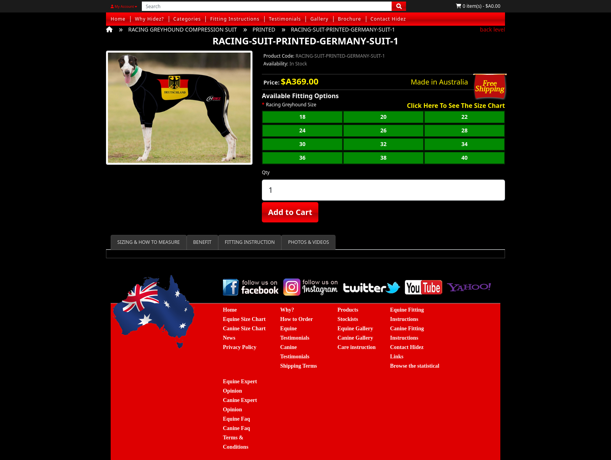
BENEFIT (202, 242)
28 (464, 130)
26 (383, 130)
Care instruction (356, 347)
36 (302, 157)
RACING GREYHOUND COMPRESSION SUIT (182, 29)
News (229, 338)
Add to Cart (290, 212)
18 (302, 116)
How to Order (296, 319)
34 (464, 144)
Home (118, 19)
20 (383, 116)
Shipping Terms (298, 366)
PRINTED (264, 29)
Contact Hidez (388, 19)
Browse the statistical (415, 366)
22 (464, 116)
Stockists (347, 319)
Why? (287, 310)
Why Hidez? (149, 19)
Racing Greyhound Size (291, 105)
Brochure (349, 19)
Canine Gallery (355, 338)
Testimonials (285, 19)
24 (302, 130)
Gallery (319, 19)
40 (464, 157)
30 (302, 144)
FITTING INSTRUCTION (250, 242)
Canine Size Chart (244, 328)
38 (383, 157)
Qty (266, 172)
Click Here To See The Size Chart (456, 106)
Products (347, 310)
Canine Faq (236, 428)
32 (383, 144)
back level (492, 29)
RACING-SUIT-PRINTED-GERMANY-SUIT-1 (343, 29)
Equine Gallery (355, 328)
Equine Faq (236, 419)
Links (396, 357)
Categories (187, 19)
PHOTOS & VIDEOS (308, 242)
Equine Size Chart (244, 319)
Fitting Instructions (235, 19)
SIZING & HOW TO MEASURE (148, 242)
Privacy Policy (239, 347)
